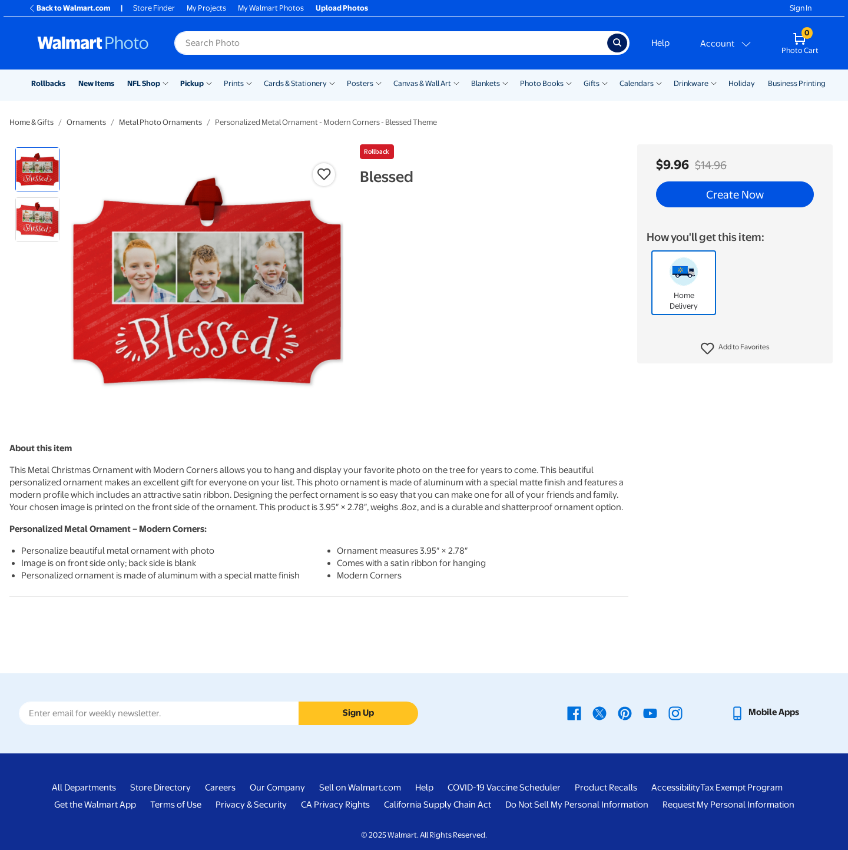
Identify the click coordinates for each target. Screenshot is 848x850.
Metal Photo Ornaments (160, 122)
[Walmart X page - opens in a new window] (599, 712)
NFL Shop (143, 83)
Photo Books (542, 83)
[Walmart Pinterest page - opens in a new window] (625, 712)
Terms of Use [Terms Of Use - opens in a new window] (175, 804)
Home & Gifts (31, 122)
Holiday (741, 83)
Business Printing (797, 83)
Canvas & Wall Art (422, 83)
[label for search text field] (390, 43)
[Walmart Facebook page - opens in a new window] (574, 712)
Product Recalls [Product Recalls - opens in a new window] (606, 787)
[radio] (37, 169)
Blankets (485, 83)
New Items (96, 83)
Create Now (735, 194)
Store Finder (154, 8)
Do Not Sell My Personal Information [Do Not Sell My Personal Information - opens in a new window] (576, 804)
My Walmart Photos (271, 8)
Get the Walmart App (95, 804)
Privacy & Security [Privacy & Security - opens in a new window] (251, 804)
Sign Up (358, 712)
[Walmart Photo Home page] (93, 43)
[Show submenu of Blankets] (505, 82)
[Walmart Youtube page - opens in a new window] (650, 712)
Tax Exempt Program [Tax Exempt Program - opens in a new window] (741, 787)
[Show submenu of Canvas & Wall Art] (456, 82)
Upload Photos (342, 8)
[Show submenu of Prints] (249, 82)
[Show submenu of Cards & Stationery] (332, 82)
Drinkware (691, 83)
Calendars (637, 83)
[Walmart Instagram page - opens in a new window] (675, 712)
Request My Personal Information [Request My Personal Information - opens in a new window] (728, 804)
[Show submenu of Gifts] (604, 82)
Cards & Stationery (295, 83)
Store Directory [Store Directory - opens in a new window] (160, 787)
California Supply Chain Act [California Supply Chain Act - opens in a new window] (437, 804)
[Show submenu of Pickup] (209, 82)
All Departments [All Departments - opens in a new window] (84, 787)
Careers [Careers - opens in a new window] (220, 787)
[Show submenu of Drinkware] (713, 82)
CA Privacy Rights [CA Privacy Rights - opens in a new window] (335, 804)
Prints (234, 83)
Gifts (591, 83)
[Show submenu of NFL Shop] (165, 82)
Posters (360, 83)
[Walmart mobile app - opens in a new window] (764, 712)
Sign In (800, 8)
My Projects (206, 8)
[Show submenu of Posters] (378, 82)
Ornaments (86, 122)
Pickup (192, 83)
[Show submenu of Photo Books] (568, 82)
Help (660, 43)
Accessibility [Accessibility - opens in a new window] (675, 787)
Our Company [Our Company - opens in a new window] (277, 787)
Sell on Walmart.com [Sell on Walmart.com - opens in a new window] (360, 787)
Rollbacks (48, 83)
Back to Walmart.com (69, 8)
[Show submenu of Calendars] (658, 82)
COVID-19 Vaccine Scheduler (504, 787)
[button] (735, 349)
